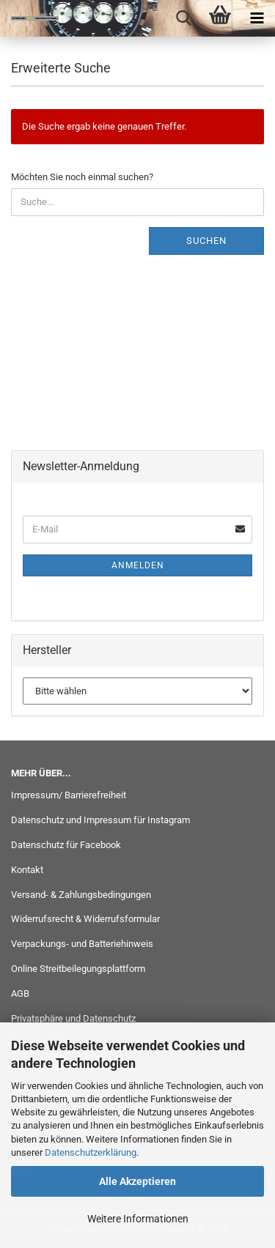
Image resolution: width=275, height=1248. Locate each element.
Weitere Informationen (137, 1219)
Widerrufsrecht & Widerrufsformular (85, 918)
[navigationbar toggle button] (256, 18)
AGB (20, 993)
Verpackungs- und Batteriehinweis (82, 943)
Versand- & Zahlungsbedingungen (81, 894)
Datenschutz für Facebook (66, 844)
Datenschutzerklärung (90, 1152)
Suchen (206, 240)
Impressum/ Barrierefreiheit (68, 795)
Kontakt (27, 869)
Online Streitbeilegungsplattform (78, 968)
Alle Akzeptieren (137, 1181)
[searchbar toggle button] (183, 18)
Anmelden (137, 565)
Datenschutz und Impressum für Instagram (100, 819)
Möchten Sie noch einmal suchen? (82, 176)
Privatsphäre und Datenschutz (73, 1018)
